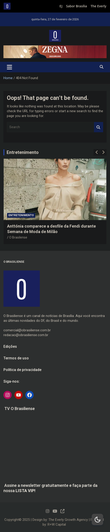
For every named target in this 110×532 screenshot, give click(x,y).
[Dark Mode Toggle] (97, 519)
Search (98, 127)
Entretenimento (23, 152)
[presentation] (97, 152)
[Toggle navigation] (9, 67)
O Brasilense (18, 237)
